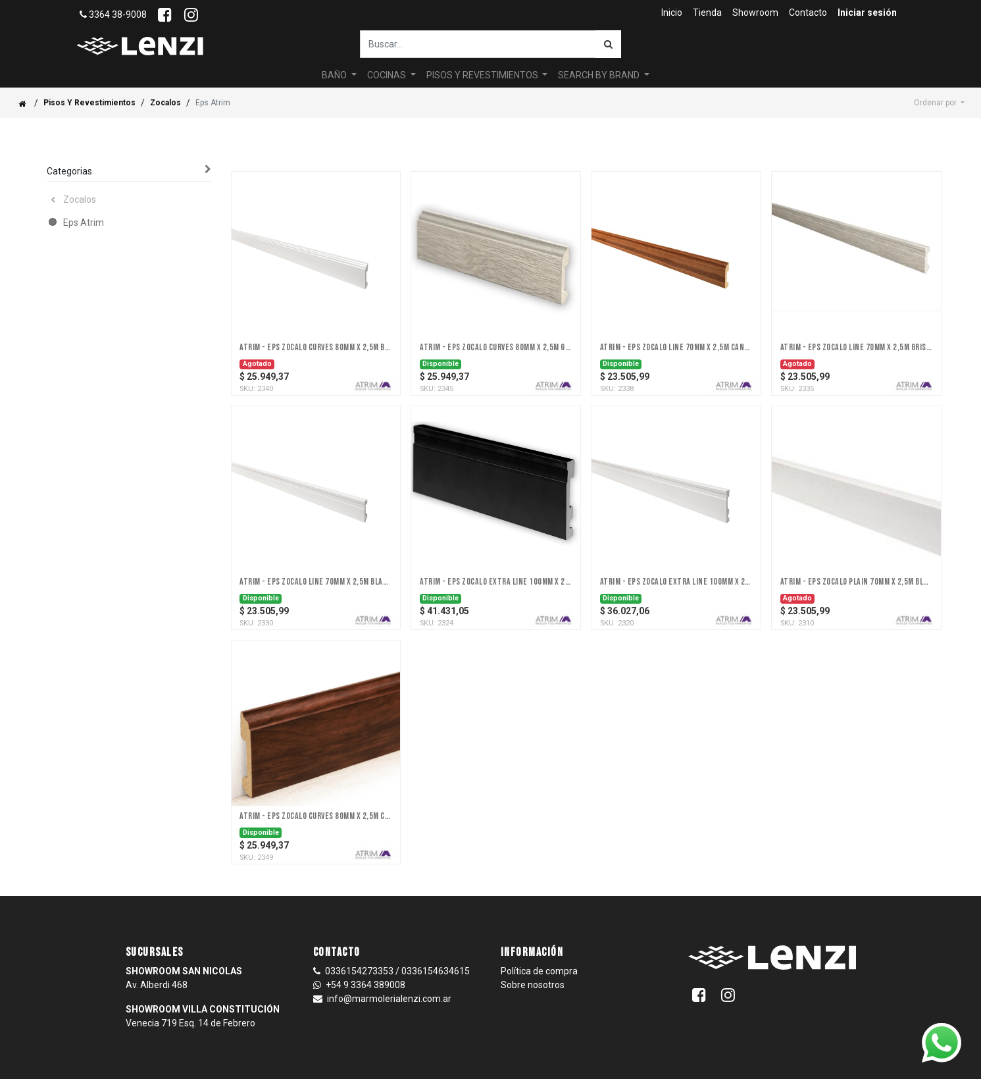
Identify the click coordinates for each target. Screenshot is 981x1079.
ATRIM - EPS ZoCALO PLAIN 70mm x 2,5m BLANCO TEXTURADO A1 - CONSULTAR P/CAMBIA (856, 557)
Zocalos (165, 78)
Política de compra (539, 946)
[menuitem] (672, 13)
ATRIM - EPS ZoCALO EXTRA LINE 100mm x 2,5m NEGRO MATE (496, 557)
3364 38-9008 (113, 14)
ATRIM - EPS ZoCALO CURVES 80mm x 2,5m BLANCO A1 (315, 323)
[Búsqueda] (608, 44)
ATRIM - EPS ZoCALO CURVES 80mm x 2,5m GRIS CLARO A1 (496, 323)
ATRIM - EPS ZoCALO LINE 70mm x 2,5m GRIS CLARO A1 (856, 323)
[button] (939, 78)
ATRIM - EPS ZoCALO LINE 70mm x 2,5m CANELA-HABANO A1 (676, 323)
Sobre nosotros (533, 960)
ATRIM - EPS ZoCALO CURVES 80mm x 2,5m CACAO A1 (315, 792)
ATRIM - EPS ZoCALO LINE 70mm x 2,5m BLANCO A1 (315, 557)
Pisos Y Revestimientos (89, 78)
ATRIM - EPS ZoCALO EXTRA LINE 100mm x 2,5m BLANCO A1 (676, 557)
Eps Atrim (83, 198)
